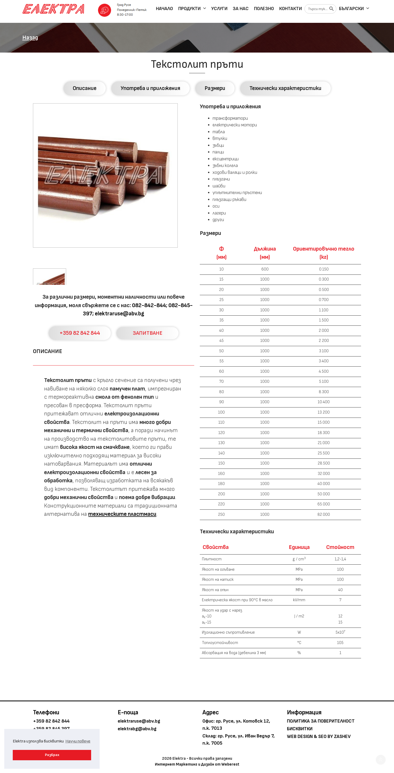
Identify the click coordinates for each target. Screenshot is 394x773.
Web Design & (302, 736)
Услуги (219, 8)
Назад (30, 37)
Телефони (46, 712)
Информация (304, 712)
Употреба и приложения (150, 88)
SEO (322, 736)
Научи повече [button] (77, 741)
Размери (215, 88)
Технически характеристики (285, 88)
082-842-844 (149, 305)
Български (355, 9)
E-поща (128, 712)
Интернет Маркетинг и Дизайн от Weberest (197, 764)
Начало (164, 8)
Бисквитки (299, 729)
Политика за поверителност (321, 721)
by (330, 736)
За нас (241, 8)
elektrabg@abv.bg (137, 729)
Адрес (210, 712)
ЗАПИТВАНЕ (147, 333)
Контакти (290, 8)
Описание (84, 88)
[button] (380, 759)
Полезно (264, 8)
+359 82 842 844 (80, 333)
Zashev (342, 736)
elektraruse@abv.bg (119, 313)
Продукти (193, 9)
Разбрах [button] (52, 755)
